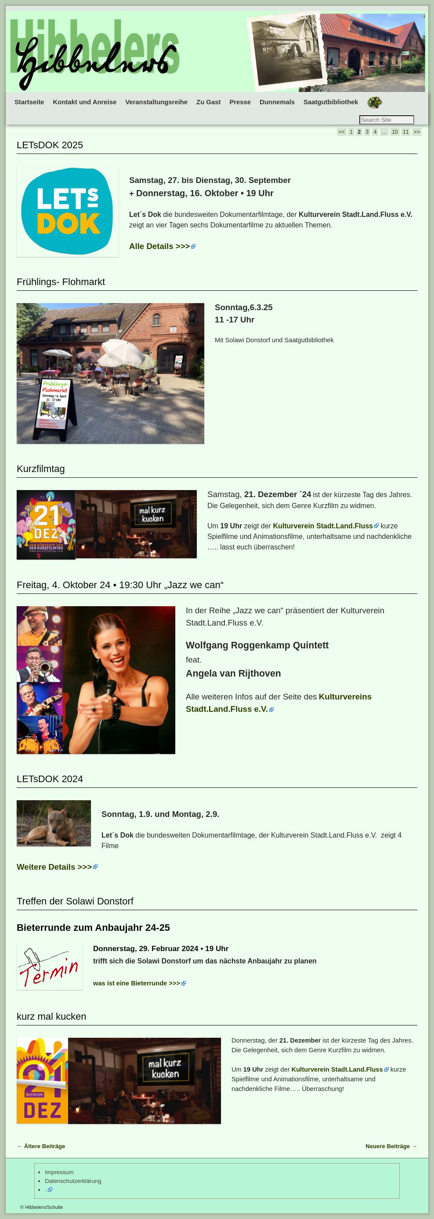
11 (406, 132)
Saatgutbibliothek (331, 102)
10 (395, 132)
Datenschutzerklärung (73, 1181)
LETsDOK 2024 (50, 778)
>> (417, 132)
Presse (240, 102)
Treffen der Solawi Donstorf (75, 901)
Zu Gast (208, 102)
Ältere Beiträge (41, 1146)
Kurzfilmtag (41, 468)
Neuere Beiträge (391, 1146)
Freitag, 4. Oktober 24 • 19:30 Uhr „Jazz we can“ (120, 584)
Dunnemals (277, 102)
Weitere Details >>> (54, 866)
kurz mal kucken (52, 1016)
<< (342, 132)
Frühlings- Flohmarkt (61, 281)
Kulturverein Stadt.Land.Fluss (323, 526)
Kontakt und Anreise (85, 102)
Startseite (29, 102)
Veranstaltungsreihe (156, 102)
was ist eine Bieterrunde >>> (136, 983)
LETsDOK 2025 (50, 144)
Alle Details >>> (159, 246)
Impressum (59, 1172)
